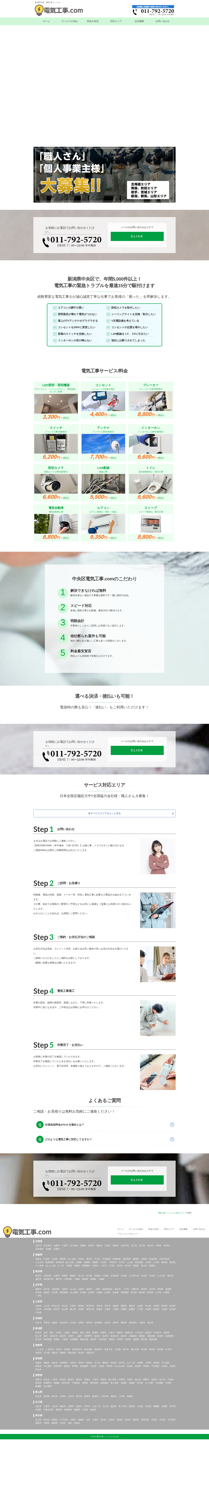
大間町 (69, 1317)
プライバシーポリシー (132, 1285)
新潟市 (38, 1384)
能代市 (170, 1327)
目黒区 (77, 1475)
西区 (88, 1384)
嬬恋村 (67, 1418)
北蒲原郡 (133, 1387)
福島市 (55, 1404)
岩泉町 (116, 1344)
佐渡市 (97, 1387)
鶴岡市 (124, 1357)
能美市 (114, 1458)
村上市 (38, 1387)
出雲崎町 (74, 1391)
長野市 (38, 1431)
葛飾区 (81, 1471)
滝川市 (134, 1297)
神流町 (156, 1414)
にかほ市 (161, 1327)
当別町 (49, 1300)
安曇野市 (48, 1434)
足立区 (38, 1471)
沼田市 (81, 1414)
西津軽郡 (50, 1314)
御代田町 (94, 1434)
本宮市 (126, 1401)
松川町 (140, 1434)
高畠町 (99, 1361)
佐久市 (162, 1431)
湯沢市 (38, 1331)
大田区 (73, 1471)
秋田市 (38, 1327)
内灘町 (164, 1458)
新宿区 (120, 1471)
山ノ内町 (149, 1434)
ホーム (46, 21)
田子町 (128, 1317)
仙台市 (38, 1374)
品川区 (103, 1471)
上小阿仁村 (134, 1327)
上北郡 (130, 1314)
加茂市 (148, 1384)
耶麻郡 (63, 1404)
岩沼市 (108, 1374)
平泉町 (83, 1344)
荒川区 (47, 1471)
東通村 (77, 1317)
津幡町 (156, 1458)
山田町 (108, 1344)
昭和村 (110, 1418)
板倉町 (138, 1418)
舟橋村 (130, 1448)
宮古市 (47, 1341)
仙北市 (144, 1327)
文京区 (63, 1475)
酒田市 (132, 1357)
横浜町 (164, 1314)
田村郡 (160, 1401)
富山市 (38, 1448)
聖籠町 (142, 1387)
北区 (46, 1384)
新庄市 (57, 1361)
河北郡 (148, 1458)
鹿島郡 (59, 1461)
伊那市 (103, 1431)
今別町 (55, 1310)
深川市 (142, 1297)
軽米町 (142, 1344)
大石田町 (48, 1361)
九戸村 (158, 1344)
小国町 (116, 1361)
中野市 (122, 1431)
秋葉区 (75, 1384)
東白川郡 (135, 1401)
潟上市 (81, 1327)
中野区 (47, 1475)
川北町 (140, 1458)
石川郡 (47, 1404)
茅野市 (146, 1431)
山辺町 (140, 1357)
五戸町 (120, 1317)
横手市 (59, 1331)
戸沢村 (38, 1364)
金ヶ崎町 (74, 1344)
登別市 (91, 1297)
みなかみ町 (120, 1418)
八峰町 (77, 1331)
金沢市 (38, 1458)
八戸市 (103, 1317)
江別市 (108, 1297)
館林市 (89, 1414)
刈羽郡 (120, 1391)
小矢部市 (104, 1448)
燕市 (46, 1387)
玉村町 (130, 1418)
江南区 (67, 1384)
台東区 (154, 1471)
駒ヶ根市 (113, 1431)
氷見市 (71, 1448)
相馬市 (38, 1404)
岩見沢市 (125, 1297)
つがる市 (39, 1314)
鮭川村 (173, 1361)
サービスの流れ (70, 21)
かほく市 (96, 1458)
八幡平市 (135, 1341)
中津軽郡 (106, 1310)
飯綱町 (38, 1438)
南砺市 (114, 1448)
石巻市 (47, 1374)
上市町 (122, 1448)
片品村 (93, 1418)
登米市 (116, 1374)
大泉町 (164, 1418)
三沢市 (122, 1314)
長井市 (108, 1357)
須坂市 (87, 1431)
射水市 (55, 1448)
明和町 (146, 1418)
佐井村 (95, 1317)
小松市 (55, 1458)
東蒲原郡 (48, 1391)
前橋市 (38, 1414)
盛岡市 (38, 1341)
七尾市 (47, 1458)
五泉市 (71, 1387)
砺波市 (95, 1448)
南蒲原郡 (169, 1387)
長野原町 (58, 1418)
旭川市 (150, 1297)
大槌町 (99, 1344)
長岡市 (103, 1384)
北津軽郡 (60, 1314)
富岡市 (114, 1414)
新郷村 (152, 1317)
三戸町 (112, 1317)
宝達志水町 (49, 1461)
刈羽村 (128, 1391)
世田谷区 (145, 1471)
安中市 (122, 1414)
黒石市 (89, 1310)
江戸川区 (64, 1471)
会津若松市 (77, 1401)
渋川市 (97, 1414)
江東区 (95, 1471)
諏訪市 (79, 1431)
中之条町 (48, 1418)
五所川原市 (164, 1310)
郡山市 (81, 1404)
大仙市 (152, 1327)
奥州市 (144, 1341)
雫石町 (160, 1341)
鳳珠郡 (77, 1461)
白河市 (168, 1401)
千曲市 (170, 1431)
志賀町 (38, 1461)
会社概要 (139, 21)
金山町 (65, 1361)
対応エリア (116, 21)
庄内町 (148, 1361)
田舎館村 (153, 1310)
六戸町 (156, 1314)
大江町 (38, 1361)
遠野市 (89, 1341)
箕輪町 (57, 1434)
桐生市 (55, 1414)
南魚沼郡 (84, 1391)
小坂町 (105, 1327)
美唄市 (116, 1297)
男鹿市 (65, 1327)
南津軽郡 (117, 1310)
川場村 (101, 1418)
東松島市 (133, 1374)
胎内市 (124, 1387)
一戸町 (38, 1347)
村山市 (65, 1357)
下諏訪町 (76, 1434)
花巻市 (65, 1341)
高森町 (132, 1434)
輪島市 (63, 1458)
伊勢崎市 (64, 1414)
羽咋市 (87, 1458)
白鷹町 (124, 1361)
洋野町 (166, 1344)
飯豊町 (132, 1361)
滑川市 (79, 1448)
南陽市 (116, 1357)
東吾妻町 (84, 1418)
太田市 (73, 1414)
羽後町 (97, 1327)
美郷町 (93, 1331)
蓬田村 (63, 1310)
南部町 (136, 1317)
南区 (82, 1384)
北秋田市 (48, 1327)
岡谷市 (63, 1431)
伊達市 (59, 1401)
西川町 (164, 1357)
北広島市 (48, 1297)
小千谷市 (139, 1384)
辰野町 (85, 1434)
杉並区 (128, 1471)
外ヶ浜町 (72, 1310)
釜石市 (118, 1341)
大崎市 (142, 1374)
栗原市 (124, 1374)
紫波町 (47, 1344)
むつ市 (61, 1317)
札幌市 (57, 1300)
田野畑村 (125, 1344)
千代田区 (171, 1471)
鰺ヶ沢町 (70, 1314)
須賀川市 (90, 1404)
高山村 (38, 1421)
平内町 (47, 1310)
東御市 (38, 1434)
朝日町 (173, 1357)
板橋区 (55, 1471)
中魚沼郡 (102, 1391)
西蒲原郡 (151, 1387)
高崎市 (47, 1414)
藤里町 (85, 1331)
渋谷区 (112, 1471)
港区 (70, 1475)
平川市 (97, 1310)
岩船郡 (136, 1391)
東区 (52, 1384)
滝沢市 (152, 1341)
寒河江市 (56, 1357)
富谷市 (150, 1374)
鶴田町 (95, 1314)
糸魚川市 (54, 1387)
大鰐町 (144, 1310)
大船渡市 (56, 1341)
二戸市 (126, 1341)
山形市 (38, 1357)
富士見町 (115, 1434)
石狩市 (38, 1297)
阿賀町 (57, 1391)
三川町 (140, 1361)
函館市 (99, 1297)
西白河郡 (72, 1404)
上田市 (55, 1431)
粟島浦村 (153, 1391)
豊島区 (38, 1475)
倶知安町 (39, 1300)
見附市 (166, 1384)
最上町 (73, 1361)
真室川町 (90, 1361)
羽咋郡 (173, 1458)
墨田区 (136, 1471)
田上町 (38, 1391)
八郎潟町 (68, 1331)
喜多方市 (109, 1401)
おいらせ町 (51, 1317)
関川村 (144, 1391)
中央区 (59, 1384)
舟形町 (81, 1361)
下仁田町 (165, 1414)
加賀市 (79, 1458)
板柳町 (87, 1314)
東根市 (81, 1357)
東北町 (173, 1314)
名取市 (81, 1374)
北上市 (73, 1341)
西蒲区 (95, 1384)
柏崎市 (120, 1384)
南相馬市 (98, 1401)
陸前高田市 (107, 1341)
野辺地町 (139, 1314)
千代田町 (155, 1418)
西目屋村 (127, 1310)
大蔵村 (164, 1361)
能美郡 (132, 1458)
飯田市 (71, 1431)
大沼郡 (118, 1401)
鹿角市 (73, 1327)
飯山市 (138, 1431)
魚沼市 (105, 1387)
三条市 (112, 1384)
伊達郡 (67, 1401)
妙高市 (63, 1387)
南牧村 (38, 1418)
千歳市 (65, 1297)
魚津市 (63, 1448)
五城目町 (115, 1327)
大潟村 (124, 1327)
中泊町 (103, 1314)
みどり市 (131, 1414)
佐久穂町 (48, 1438)
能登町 (93, 1461)
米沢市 (99, 1357)
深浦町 (79, 1314)
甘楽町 (173, 1418)
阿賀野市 (88, 1387)
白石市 (73, 1374)
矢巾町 (55, 1344)
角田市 (89, 1374)
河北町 (156, 1357)
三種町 (101, 1331)
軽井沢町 (66, 1434)
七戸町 (148, 1314)
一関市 (97, 1341)
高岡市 (47, 1448)
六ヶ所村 (39, 1317)
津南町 (112, 1391)
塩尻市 (154, 1431)
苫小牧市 (74, 1297)
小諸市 (95, 1431)
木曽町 (168, 1434)
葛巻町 (168, 1341)
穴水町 (85, 1461)
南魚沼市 (115, 1387)
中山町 (148, 1357)
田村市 (152, 1401)
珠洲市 (71, 1458)
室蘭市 (83, 1297)
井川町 (89, 1327)
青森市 (38, 1310)
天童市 (73, 1357)
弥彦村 (160, 1387)
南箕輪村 (104, 1434)
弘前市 (81, 1310)
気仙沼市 (64, 1374)
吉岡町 (140, 1414)
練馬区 (55, 1475)
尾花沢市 (90, 1357)
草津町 (75, 1418)
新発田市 (129, 1384)
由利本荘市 (49, 1331)
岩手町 (38, 1344)
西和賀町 (64, 1344)
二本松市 (50, 1401)
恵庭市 (57, 1297)
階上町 (144, 1317)
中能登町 (68, 1461)
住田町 (91, 1344)
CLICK (137, 203)
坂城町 (124, 1434)
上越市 (79, 1387)
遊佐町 (156, 1361)
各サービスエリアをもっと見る (104, 865)
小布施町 (159, 1434)
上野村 (148, 1414)
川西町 (108, 1361)
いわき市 (39, 1401)
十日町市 (157, 1384)
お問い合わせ (163, 21)
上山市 (47, 1357)
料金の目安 (93, 21)
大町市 (130, 1431)
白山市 (105, 1458)
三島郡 (65, 1391)
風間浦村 (86, 1317)
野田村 (150, 1344)
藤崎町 (136, 1310)
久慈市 (81, 1341)
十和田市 (113, 1314)
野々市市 (123, 1458)
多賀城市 (98, 1374)
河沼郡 (144, 1401)
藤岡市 (105, 1414)
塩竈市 (55, 1374)
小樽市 (158, 1297)
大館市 (57, 1327)
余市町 (166, 1297)
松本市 (47, 1431)
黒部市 (87, 1448)
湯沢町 (93, 1391)
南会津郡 (88, 1401)
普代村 (134, 1344)
